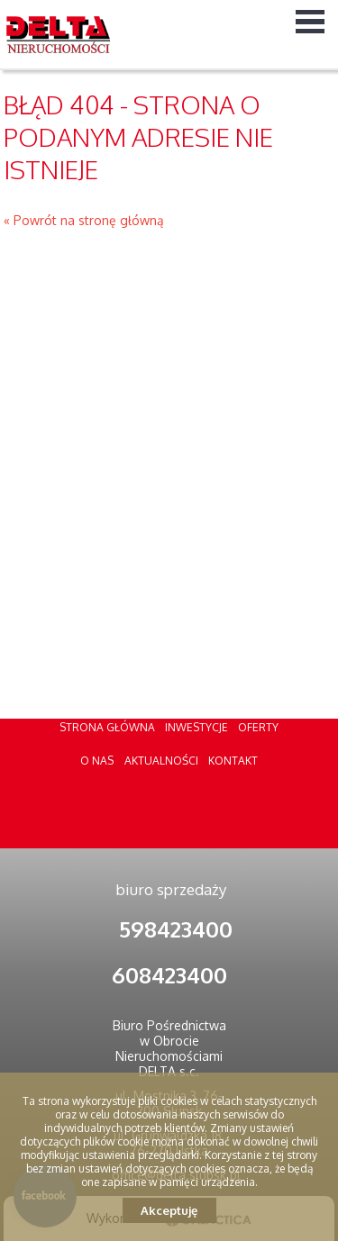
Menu (310, 21)
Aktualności (161, 760)
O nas (97, 760)
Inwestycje (196, 727)
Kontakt (233, 760)
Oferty (258, 727)
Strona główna (107, 727)
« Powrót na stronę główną (84, 220)
